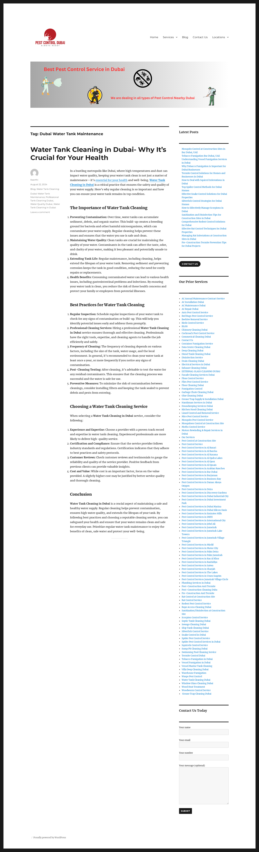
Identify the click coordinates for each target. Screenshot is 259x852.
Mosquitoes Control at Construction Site (203, 423)
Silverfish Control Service (195, 631)
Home (154, 37)
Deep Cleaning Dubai (192, 350)
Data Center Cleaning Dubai (196, 347)
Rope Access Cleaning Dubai (196, 607)
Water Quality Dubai (41, 204)
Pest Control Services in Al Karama (200, 454)
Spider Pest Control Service (196, 638)
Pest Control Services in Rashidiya (199, 562)
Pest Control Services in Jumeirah (199, 527)
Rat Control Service (192, 600)
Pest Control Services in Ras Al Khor (200, 558)
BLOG (185, 326)
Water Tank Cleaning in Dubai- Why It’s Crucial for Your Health (98, 153)
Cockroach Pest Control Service (198, 333)
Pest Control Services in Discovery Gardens (204, 492)
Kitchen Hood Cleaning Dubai (197, 409)
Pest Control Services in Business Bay (201, 478)
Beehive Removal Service (195, 319)
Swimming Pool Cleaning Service (199, 652)
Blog (185, 37)
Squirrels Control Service (195, 645)
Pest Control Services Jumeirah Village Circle (205, 579)
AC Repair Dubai (190, 309)
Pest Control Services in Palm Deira (200, 551)
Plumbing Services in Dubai (196, 582)
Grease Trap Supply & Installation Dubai (202, 399)
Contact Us (200, 37)
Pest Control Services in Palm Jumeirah (202, 555)
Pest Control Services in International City (203, 520)
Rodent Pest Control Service (196, 603)
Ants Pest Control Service (195, 312)
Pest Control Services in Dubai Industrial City (205, 496)
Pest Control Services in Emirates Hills (202, 513)
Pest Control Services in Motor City (200, 548)
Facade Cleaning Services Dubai (198, 375)
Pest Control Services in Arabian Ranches (203, 468)
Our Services (188, 437)
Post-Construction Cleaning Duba (199, 589)
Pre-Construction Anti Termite (198, 593)
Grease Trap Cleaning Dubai (196, 693)
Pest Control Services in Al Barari (199, 447)
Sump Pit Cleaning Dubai (194, 648)
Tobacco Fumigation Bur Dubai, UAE (201, 155)
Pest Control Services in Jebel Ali (198, 524)
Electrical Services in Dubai (196, 364)
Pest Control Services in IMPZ (197, 517)
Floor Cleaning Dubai (193, 385)
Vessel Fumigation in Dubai (196, 662)
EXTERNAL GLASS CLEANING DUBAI (201, 371)
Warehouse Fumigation (194, 673)
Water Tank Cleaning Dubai (196, 680)
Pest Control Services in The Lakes (200, 572)
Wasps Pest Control (192, 676)
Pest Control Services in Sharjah (198, 569)
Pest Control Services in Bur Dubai (199, 472)
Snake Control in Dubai (194, 634)
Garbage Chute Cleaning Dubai (197, 392)
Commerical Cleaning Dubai (196, 336)
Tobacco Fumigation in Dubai (197, 659)
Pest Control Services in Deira (197, 489)
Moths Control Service (193, 427)
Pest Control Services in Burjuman (200, 475)
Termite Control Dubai (193, 655)
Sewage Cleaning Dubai (194, 624)
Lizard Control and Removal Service (200, 413)
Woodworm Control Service (196, 690)
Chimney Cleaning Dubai (194, 329)
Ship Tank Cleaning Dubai (195, 628)
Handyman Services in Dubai (197, 402)
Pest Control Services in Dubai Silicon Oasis (204, 510)
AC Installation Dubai (193, 302)
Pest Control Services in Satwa (197, 565)
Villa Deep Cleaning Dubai (195, 669)
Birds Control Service (193, 323)
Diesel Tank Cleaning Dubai (196, 354)
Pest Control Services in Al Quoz (198, 461)
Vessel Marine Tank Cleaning (197, 666)
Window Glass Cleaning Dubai (197, 683)
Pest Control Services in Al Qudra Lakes (202, 458)
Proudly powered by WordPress (49, 837)
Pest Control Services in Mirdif (198, 544)
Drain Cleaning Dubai (193, 361)
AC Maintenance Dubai (193, 305)
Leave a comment (40, 212)
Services (168, 37)
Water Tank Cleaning (48, 189)
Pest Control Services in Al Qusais (199, 465)
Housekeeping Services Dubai (197, 406)
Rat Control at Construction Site (198, 596)
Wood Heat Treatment (193, 686)
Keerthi (34, 179)
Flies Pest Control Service (195, 381)
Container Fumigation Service (197, 343)
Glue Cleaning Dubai (192, 395)
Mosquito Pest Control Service (197, 420)
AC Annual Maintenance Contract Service (203, 298)
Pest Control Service (192, 444)
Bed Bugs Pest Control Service (197, 316)
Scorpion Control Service (195, 617)
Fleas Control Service (193, 378)
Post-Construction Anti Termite (198, 586)
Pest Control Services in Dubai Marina (201, 506)
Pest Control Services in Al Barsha (199, 451)
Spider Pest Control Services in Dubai (201, 641)
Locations (218, 37)
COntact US (190, 264)
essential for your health (111, 180)
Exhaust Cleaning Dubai (194, 368)
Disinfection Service (192, 357)
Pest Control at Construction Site (199, 440)
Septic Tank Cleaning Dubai (196, 621)
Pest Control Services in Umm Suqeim (201, 576)
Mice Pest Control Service (195, 416)
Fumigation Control (192, 388)
